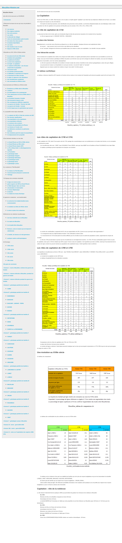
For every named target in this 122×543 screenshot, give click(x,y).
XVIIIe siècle (10, 249)
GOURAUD (10, 351)
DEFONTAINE (11, 318)
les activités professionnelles (15, 71)
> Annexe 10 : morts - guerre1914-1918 (13, 424)
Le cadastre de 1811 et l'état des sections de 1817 (20, 115)
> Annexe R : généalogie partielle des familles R (16, 399)
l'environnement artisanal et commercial (18, 172)
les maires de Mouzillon (13, 221)
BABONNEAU (11, 296)
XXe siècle (10, 256)
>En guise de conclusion (9, 264)
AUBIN (9, 288)
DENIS (9, 321)
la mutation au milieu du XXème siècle (17, 206)
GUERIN (9, 355)
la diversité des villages (13, 37)
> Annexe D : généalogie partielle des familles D (16, 314)
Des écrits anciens (12, 33)
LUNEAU (9, 377)
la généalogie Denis (12, 161)
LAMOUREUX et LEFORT (14, 369)
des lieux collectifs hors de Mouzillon (17, 217)
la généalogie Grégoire (13, 155)
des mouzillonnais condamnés (15, 79)
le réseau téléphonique (13, 189)
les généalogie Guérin (13, 159)
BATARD (9, 307)
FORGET (9, 336)
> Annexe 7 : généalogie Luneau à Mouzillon (15, 421)
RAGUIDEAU (10, 402)
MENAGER (10, 388)
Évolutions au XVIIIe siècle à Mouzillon (17, 88)
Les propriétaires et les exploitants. (16, 119)
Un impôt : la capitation (13, 63)
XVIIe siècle (10, 245)
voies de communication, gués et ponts (18, 39)
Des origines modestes (13, 31)
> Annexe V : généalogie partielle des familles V (16, 413)
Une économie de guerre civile (15, 100)
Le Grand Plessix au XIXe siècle (15, 144)
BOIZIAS (9, 310)
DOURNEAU (10, 325)
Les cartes (10, 35)
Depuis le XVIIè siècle (13, 48)
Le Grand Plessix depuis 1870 (15, 146)
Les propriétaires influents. (14, 121)
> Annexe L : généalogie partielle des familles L (16, 366)
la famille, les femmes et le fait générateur (18, 234)
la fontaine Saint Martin (13, 42)
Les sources (10, 29)
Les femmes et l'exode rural (14, 127)
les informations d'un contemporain (17, 92)
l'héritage (9, 174)
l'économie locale (12, 69)
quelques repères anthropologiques (17, 238)
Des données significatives (14, 117)
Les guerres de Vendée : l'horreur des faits (18, 104)
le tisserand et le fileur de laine (15, 75)
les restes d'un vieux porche (15, 41)
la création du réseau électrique (15, 193)
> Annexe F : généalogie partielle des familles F (16, 333)
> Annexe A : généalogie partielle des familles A (16, 285)
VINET (9, 417)
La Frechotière (11, 151)
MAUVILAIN (10, 384)
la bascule (10, 191)
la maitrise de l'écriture (13, 59)
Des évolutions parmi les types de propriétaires (20, 132)
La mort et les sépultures (14, 61)
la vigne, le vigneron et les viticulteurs (17, 77)
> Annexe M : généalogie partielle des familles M (16, 380)
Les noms (10, 44)
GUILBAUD (10, 358)
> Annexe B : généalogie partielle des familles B (16, 292)
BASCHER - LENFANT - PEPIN (15, 303)
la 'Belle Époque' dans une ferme (16, 186)
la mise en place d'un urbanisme (16, 210)
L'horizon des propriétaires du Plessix (17, 125)
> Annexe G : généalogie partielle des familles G (16, 340)
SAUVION (9, 410)
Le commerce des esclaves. (14, 123)
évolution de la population (14, 58)
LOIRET (9, 373)
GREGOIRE (10, 362)
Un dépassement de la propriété (16, 134)
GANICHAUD (10, 344)
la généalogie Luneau (13, 163)
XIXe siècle (10, 253)
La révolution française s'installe (16, 98)
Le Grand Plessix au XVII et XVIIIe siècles (18, 142)
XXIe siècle (10, 260)
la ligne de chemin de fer (14, 182)
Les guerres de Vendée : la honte (16, 106)
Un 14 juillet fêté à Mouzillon (14, 225)
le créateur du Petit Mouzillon (15, 170)
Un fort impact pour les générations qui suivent (20, 108)
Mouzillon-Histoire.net (10, 7)
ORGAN (9, 395)
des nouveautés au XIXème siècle (16, 81)
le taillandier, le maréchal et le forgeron (17, 73)
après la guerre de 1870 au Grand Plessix (18, 184)
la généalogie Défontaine (14, 157)
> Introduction (7, 19)
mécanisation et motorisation (15, 187)
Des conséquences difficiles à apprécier (18, 102)
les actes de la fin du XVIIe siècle (16, 56)
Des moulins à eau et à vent (14, 46)
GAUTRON (10, 347)
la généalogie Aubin (12, 153)
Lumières (9, 90)
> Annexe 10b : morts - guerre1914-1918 (14, 428)
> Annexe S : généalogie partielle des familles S (16, 406)
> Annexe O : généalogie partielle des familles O (16, 391)
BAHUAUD (10, 299)
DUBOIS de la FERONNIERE (14, 329)
